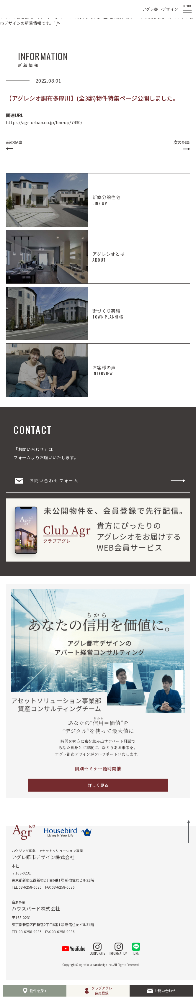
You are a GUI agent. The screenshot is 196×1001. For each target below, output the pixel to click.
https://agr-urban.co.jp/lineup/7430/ (44, 122)
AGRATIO (14, 9)
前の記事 (14, 142)
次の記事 (182, 142)
